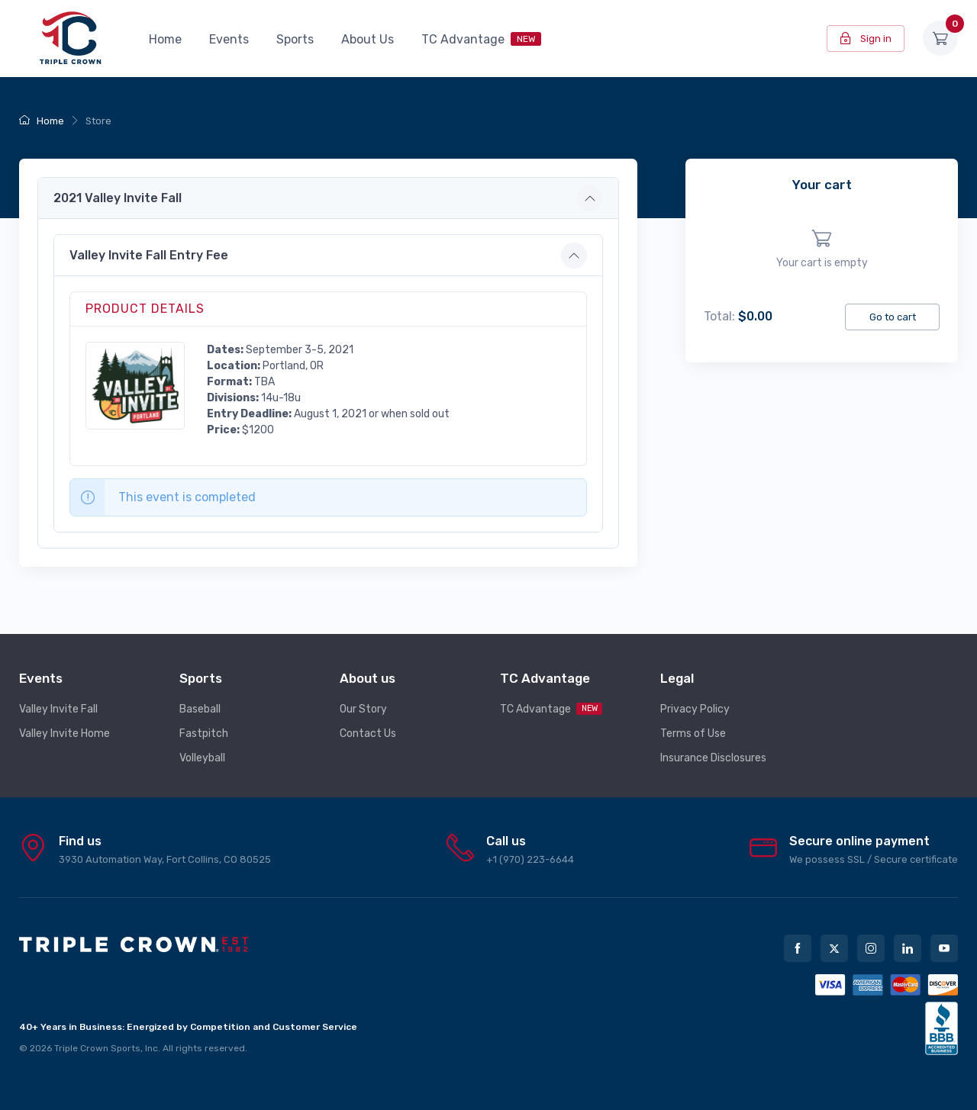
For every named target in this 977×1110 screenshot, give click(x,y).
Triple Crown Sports (97, 1048)
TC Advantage (481, 39)
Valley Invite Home (64, 733)
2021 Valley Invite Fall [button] (117, 198)
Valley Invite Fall (58, 709)
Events (229, 39)
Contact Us (368, 733)
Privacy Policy (695, 709)
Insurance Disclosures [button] (713, 757)
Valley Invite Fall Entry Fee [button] (148, 255)
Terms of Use (693, 733)
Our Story (363, 709)
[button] (135, 385)
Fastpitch (203, 733)
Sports (295, 39)
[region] (822, 250)
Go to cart (892, 317)
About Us (367, 39)
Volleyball (202, 757)
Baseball (200, 709)
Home (165, 39)
